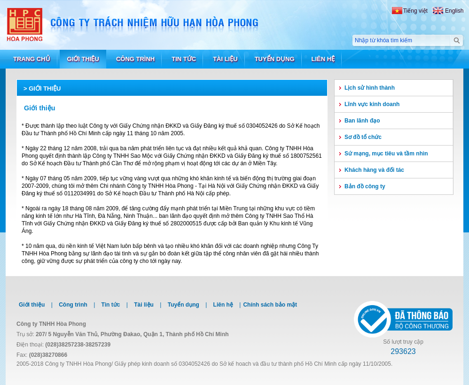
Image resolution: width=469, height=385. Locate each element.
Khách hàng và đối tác (374, 170)
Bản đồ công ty (364, 186)
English (454, 11)
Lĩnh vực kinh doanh (371, 104)
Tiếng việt (415, 11)
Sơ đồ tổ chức (363, 137)
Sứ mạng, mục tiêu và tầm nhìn (386, 153)
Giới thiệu (45, 88)
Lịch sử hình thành (369, 88)
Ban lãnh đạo (362, 120)
